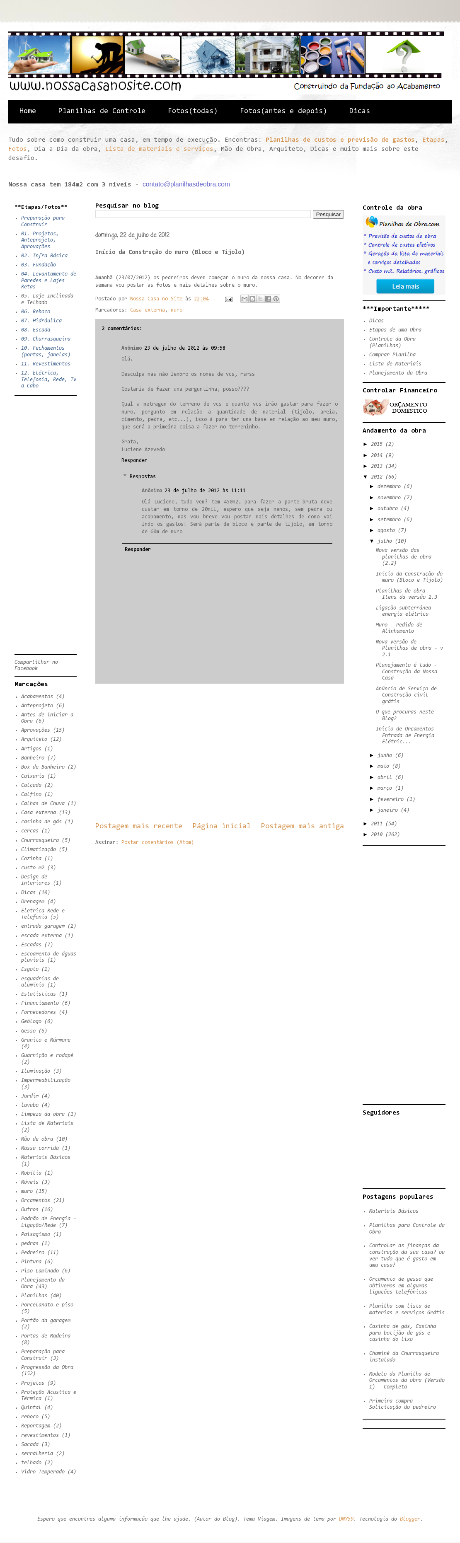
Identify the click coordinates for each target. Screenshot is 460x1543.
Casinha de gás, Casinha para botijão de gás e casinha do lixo (402, 1333)
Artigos (31, 749)
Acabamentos (37, 696)
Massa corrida (40, 1148)
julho (386, 541)
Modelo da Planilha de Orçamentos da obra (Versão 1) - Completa (407, 1380)
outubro (389, 508)
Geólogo (31, 1021)
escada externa (41, 935)
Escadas (31, 945)
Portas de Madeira (45, 1336)
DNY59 (346, 1519)
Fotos (17, 149)
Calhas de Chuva (43, 803)
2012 (378, 477)
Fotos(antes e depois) (283, 111)
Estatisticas (38, 994)
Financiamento (40, 1003)
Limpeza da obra (43, 1114)
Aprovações (35, 730)
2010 (378, 834)
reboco (30, 1417)
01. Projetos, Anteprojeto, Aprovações (40, 240)
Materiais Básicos (45, 1157)
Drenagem (32, 902)
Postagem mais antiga (302, 826)
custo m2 (32, 868)
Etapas (433, 140)
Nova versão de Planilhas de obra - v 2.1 (409, 648)
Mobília (31, 1173)
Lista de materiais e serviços (159, 149)
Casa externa (147, 310)
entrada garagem (43, 926)
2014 (378, 455)
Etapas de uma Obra (395, 330)
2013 (378, 466)
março (386, 788)
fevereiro (392, 799)
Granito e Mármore (45, 1040)
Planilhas (34, 1296)
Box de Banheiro (43, 767)
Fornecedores (38, 1012)
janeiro (389, 810)
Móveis (30, 1182)
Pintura (31, 1262)
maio (385, 766)
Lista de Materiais (47, 1123)
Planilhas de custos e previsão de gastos (340, 140)
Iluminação (35, 1071)
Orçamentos (35, 1200)
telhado (31, 1463)
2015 (378, 444)
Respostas (143, 476)
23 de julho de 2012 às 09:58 (184, 348)
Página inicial (222, 826)
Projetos (32, 1383)
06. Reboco (35, 311)
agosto (388, 530)
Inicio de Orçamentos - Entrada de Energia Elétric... (408, 735)
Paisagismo (35, 1234)
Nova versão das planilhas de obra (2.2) (403, 557)
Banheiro (32, 758)
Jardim (30, 1096)
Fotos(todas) (193, 111)
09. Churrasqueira (45, 339)
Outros (30, 1209)
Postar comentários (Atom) (157, 842)
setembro (391, 519)
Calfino (31, 794)
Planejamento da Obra (398, 373)
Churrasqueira (40, 840)
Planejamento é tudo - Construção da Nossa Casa (406, 672)
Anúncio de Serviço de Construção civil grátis (406, 695)
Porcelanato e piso (47, 1305)
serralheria (37, 1453)
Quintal (31, 1407)
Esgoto (30, 969)
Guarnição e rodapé (47, 1055)
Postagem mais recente (138, 826)
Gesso (28, 1031)
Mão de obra (37, 1139)
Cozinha (31, 858)
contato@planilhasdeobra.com (186, 184)
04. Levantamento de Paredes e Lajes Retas (48, 280)
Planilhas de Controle (101, 111)
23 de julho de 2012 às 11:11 (205, 490)
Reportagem (35, 1426)
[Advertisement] (219, 752)
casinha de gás (41, 822)
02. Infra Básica (44, 256)
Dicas (359, 111)
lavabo (30, 1105)
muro (176, 310)
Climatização (38, 849)
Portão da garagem (45, 1320)
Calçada (31, 785)
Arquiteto (34, 739)
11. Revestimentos (45, 364)
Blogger (410, 1519)
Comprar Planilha (392, 355)
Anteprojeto (37, 706)
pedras (30, 1243)
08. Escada (35, 330)
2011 (378, 824)
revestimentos (40, 1435)
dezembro (391, 486)
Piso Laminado (40, 1271)
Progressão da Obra (47, 1367)
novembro (391, 498)
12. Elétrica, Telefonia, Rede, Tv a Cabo (48, 379)
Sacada (30, 1444)
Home (27, 111)
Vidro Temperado (43, 1472)
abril (386, 777)
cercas (30, 831)
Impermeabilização (45, 1080)
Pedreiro (32, 1252)
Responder (134, 460)
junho (386, 755)
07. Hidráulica (41, 321)
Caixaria (32, 776)
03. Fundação (38, 265)
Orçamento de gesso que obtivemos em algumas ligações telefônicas (401, 1286)
